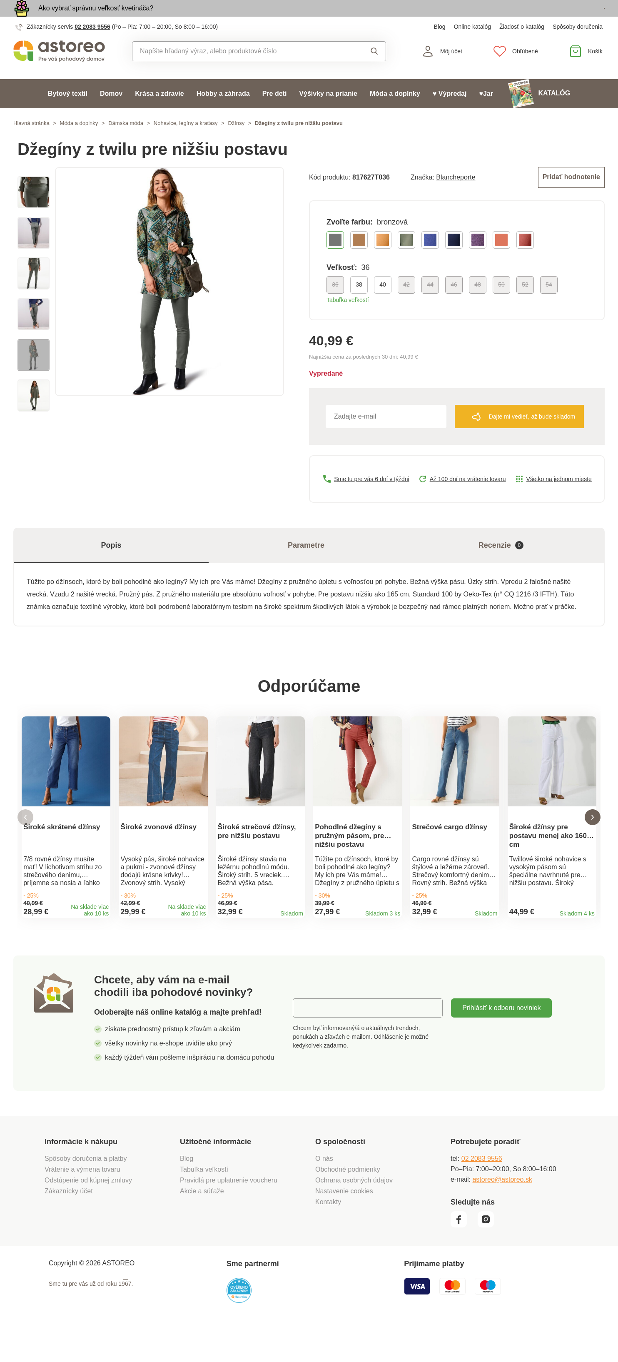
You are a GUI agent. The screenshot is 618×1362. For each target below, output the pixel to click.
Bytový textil (67, 112)
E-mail (308, 1040)
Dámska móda (125, 142)
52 (525, 302)
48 (477, 302)
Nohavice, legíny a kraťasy (186, 142)
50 (501, 302)
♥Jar (486, 112)
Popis (111, 563)
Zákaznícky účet (69, 1223)
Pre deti (274, 112)
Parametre (306, 563)
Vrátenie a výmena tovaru (82, 1201)
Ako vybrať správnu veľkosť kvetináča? (95, 17)
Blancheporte (455, 195)
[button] (25, 842)
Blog (440, 45)
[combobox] (240, 70)
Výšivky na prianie (328, 112)
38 (359, 302)
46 (454, 302)
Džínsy (236, 142)
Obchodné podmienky (347, 1201)
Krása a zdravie (159, 112)
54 (549, 302)
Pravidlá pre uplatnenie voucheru (228, 1212)
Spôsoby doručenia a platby (86, 1191)
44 (430, 302)
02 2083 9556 (92, 45)
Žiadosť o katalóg (521, 45)
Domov (111, 112)
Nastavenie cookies (344, 1223)
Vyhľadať (374, 70)
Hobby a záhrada (223, 112)
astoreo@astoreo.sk (502, 1211)
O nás (324, 1191)
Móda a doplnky (395, 112)
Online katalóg (472, 45)
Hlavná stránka (31, 142)
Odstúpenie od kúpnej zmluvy (88, 1212)
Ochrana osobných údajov (354, 1212)
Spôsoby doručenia (578, 45)
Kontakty (328, 1234)
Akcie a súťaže (202, 1223)
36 (335, 302)
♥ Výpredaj (450, 112)
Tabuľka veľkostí (347, 317)
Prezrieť (556, 18)
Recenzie (500, 563)
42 (406, 302)
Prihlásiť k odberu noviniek (501, 1040)
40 (382, 302)
